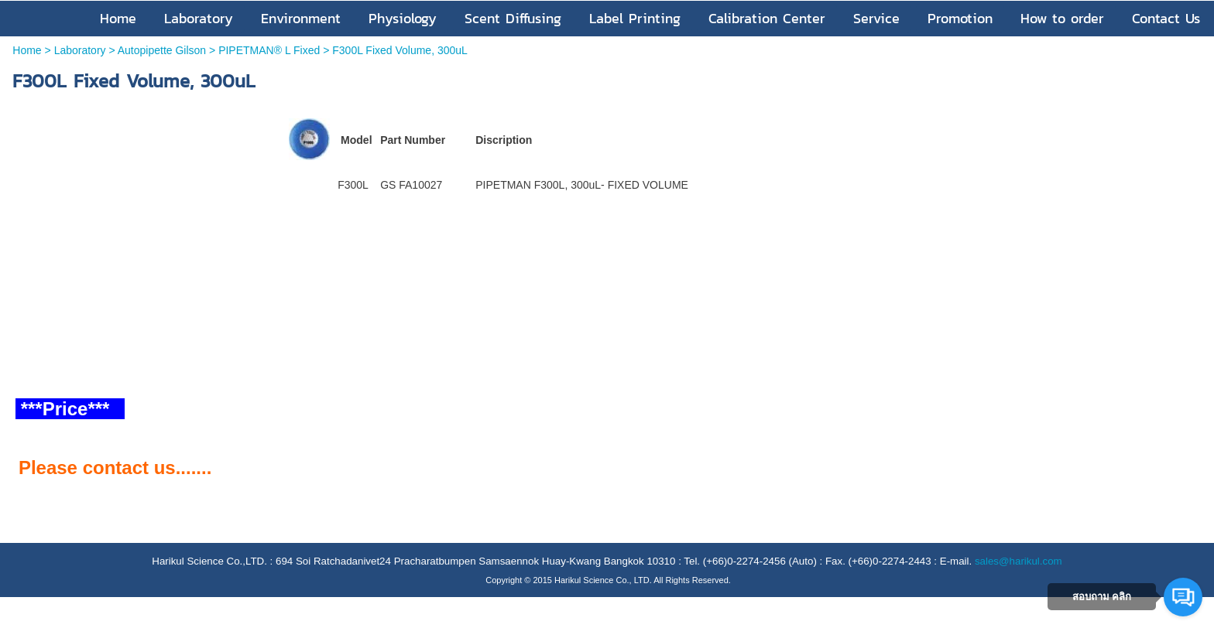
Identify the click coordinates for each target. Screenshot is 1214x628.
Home (26, 50)
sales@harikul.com (1018, 561)
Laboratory (80, 50)
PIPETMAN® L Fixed (269, 50)
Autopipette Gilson (162, 50)
